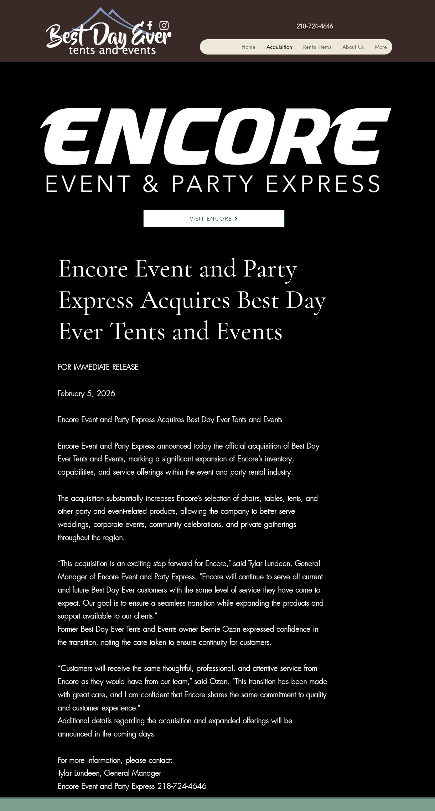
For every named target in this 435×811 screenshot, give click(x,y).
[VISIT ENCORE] (214, 218)
